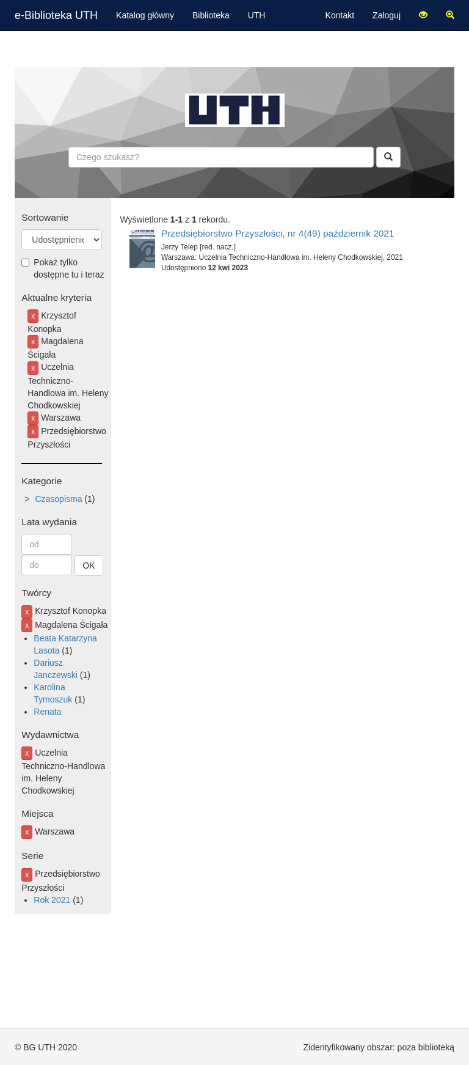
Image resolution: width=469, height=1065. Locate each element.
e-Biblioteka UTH (56, 15)
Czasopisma (58, 499)
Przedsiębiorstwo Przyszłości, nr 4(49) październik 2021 (277, 233)
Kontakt (339, 15)
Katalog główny (145, 15)
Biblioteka (211, 15)
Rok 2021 (52, 900)
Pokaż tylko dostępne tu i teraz (62, 268)
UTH (257, 15)
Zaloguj (387, 15)
